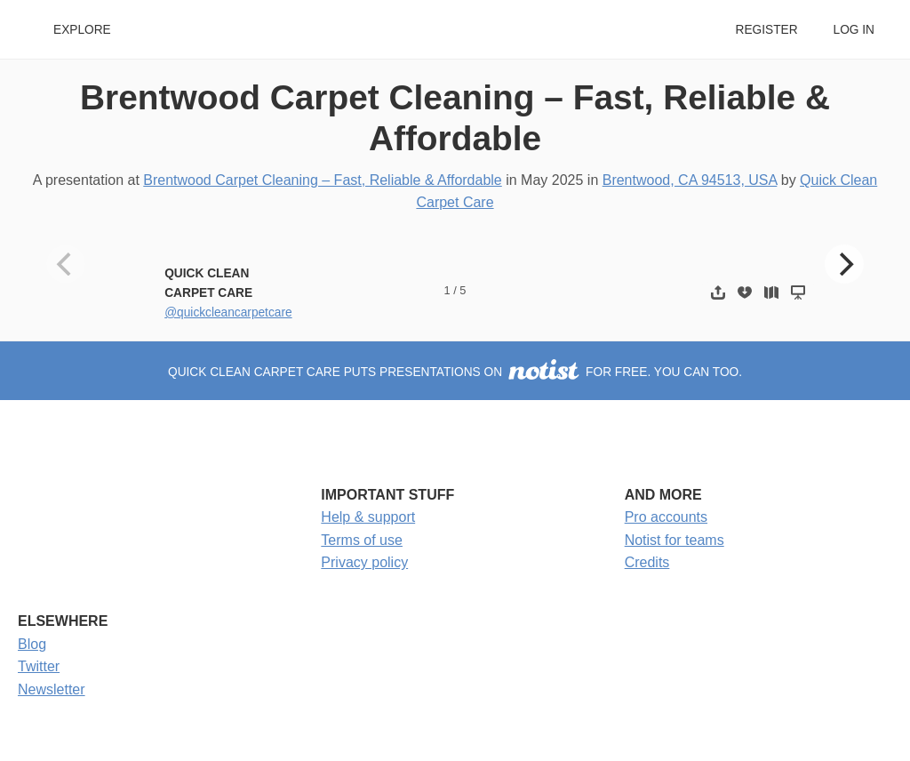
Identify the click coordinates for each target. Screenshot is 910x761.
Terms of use (362, 540)
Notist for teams (674, 540)
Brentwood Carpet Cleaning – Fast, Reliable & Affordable (322, 180)
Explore (82, 29)
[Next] (844, 264)
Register (766, 29)
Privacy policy (364, 562)
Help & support (368, 517)
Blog (32, 644)
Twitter (39, 666)
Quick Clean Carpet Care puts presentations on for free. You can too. (455, 372)
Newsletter (51, 689)
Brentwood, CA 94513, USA (690, 180)
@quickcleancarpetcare (227, 312)
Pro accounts (666, 517)
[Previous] (65, 264)
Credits (647, 562)
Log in (854, 29)
